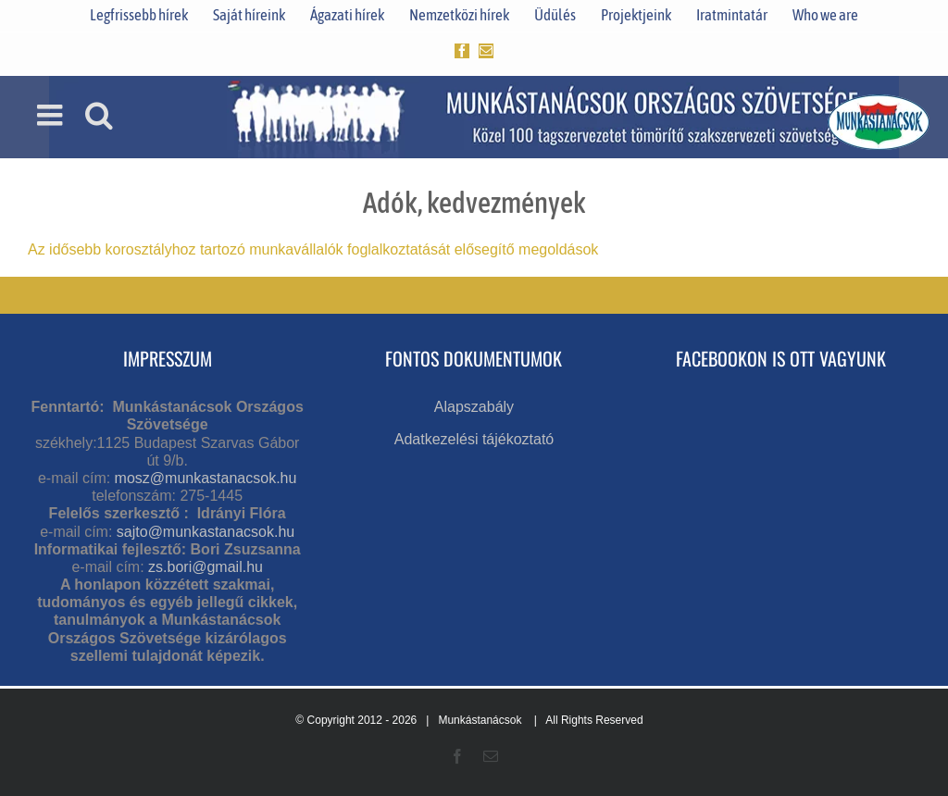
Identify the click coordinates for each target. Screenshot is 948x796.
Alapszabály (474, 407)
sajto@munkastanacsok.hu (205, 532)
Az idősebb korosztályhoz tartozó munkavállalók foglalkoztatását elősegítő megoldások (313, 249)
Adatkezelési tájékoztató (474, 439)
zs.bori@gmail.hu (205, 567)
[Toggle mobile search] (99, 115)
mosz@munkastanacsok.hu (206, 478)
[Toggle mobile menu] (52, 115)
